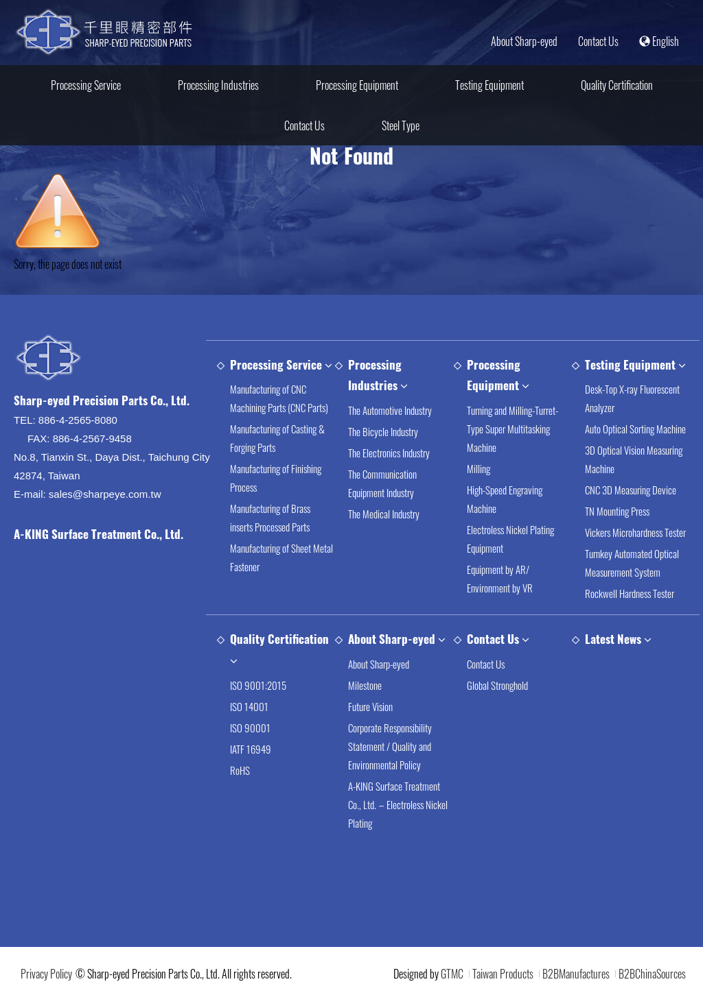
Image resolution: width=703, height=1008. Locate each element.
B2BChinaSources (652, 973)
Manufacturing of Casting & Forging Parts (277, 440)
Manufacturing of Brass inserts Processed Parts (270, 519)
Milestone (365, 686)
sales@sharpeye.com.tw (105, 496)
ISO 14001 (249, 707)
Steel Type (400, 125)
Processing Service (86, 85)
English (659, 41)
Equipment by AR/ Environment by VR (500, 580)
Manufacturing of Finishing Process (275, 479)
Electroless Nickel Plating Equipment (510, 540)
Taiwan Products (502, 973)
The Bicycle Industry (383, 432)
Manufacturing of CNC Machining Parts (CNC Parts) (279, 400)
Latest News (613, 640)
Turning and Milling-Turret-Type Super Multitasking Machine (512, 430)
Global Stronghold (497, 686)
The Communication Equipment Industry (382, 484)
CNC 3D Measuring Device (630, 491)
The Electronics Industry (389, 453)
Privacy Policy (46, 973)
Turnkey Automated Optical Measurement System (632, 564)
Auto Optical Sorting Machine (635, 430)
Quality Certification (617, 85)
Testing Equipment (489, 85)
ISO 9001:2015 (258, 686)
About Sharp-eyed (524, 41)
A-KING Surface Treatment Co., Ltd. (98, 535)
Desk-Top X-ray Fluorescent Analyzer (632, 400)
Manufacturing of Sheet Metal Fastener (281, 559)
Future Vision (370, 707)
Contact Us (598, 41)
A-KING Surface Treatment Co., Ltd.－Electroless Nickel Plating (398, 806)
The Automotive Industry (390, 411)
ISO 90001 (250, 728)
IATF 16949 (250, 750)
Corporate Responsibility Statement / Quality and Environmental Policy (390, 747)
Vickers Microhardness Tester (635, 534)
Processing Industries (218, 85)
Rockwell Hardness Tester (629, 595)
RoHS (240, 771)
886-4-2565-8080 (77, 422)
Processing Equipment (357, 85)
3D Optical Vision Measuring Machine (633, 461)
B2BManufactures (576, 973)
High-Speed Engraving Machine (504, 500)
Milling (478, 469)
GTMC (452, 973)
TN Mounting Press (617, 512)
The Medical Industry (383, 515)
